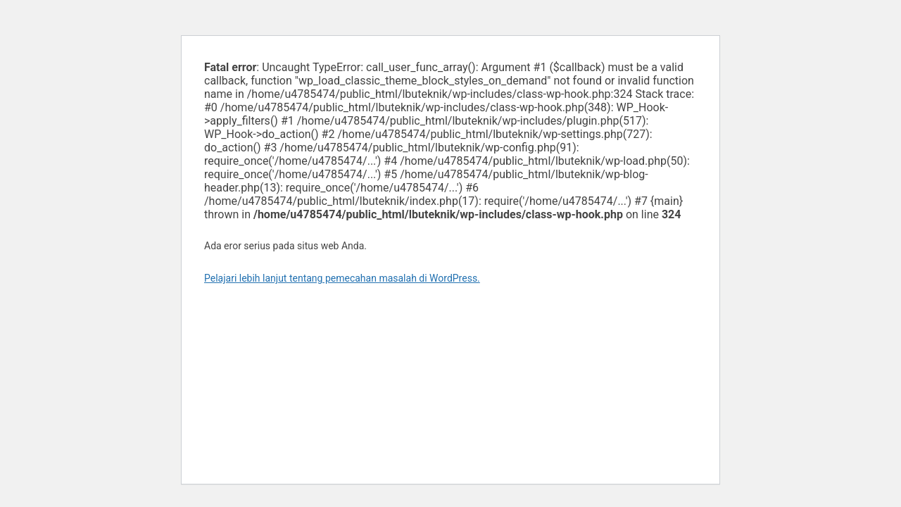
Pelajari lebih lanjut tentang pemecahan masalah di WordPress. (342, 278)
